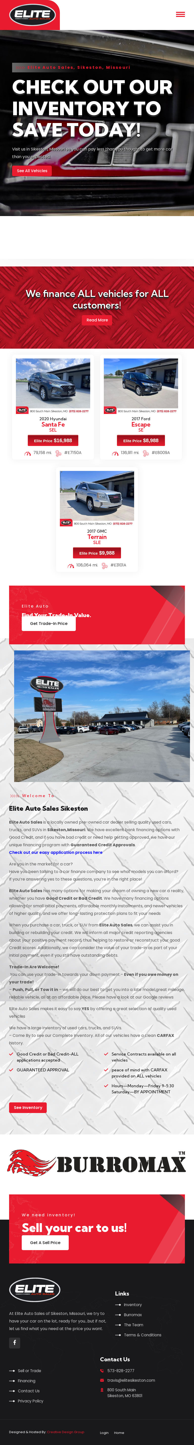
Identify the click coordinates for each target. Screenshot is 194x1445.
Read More (97, 319)
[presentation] (19, 233)
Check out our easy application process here (56, 852)
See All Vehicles (32, 170)
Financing (27, 1380)
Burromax (133, 1314)
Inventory (133, 1304)
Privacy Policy (31, 1400)
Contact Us (29, 1390)
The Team (134, 1324)
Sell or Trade (30, 1370)
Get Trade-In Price (48, 623)
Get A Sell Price (45, 1242)
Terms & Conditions (143, 1334)
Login (104, 1432)
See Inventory (28, 1107)
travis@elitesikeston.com (133, 1380)
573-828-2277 (122, 1370)
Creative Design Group (65, 1431)
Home (119, 1432)
